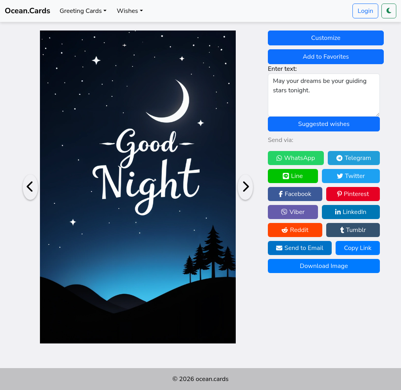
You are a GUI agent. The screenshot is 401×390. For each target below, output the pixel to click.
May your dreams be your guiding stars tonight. (324, 95)
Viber (292, 212)
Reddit (295, 230)
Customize (326, 38)
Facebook (295, 194)
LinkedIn (350, 212)
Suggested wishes (323, 124)
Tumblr (353, 230)
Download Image (324, 266)
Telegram (353, 158)
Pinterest (353, 194)
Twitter (351, 176)
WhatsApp (295, 158)
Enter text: (282, 69)
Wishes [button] (127, 11)
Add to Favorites (326, 56)
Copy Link (357, 248)
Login (365, 11)
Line (293, 176)
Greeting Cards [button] (81, 11)
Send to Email (299, 248)
